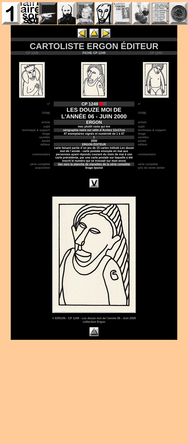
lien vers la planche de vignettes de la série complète (94, 164)
